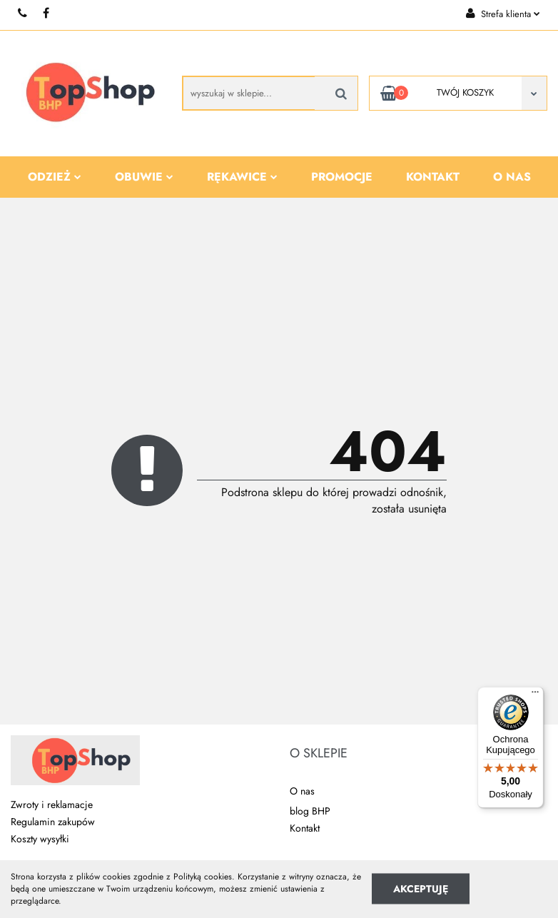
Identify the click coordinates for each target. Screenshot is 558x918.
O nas (512, 176)
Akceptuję (420, 889)
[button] (319, 754)
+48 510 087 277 (23, 13)
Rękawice (242, 176)
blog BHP (310, 811)
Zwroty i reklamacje (52, 804)
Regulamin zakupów (53, 821)
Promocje (341, 176)
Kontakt (433, 176)
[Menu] (535, 695)
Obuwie (144, 176)
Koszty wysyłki (40, 839)
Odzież (54, 176)
